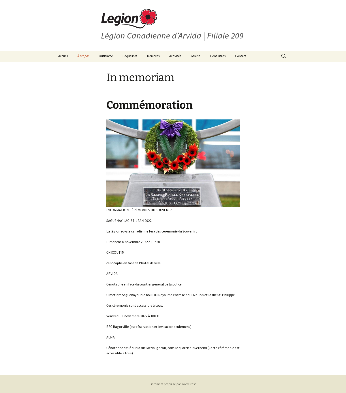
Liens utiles (218, 56)
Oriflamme (106, 56)
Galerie (195, 56)
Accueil (63, 56)
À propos (83, 56)
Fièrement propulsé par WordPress (173, 384)
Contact (240, 56)
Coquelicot (129, 56)
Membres (153, 56)
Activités (175, 56)
